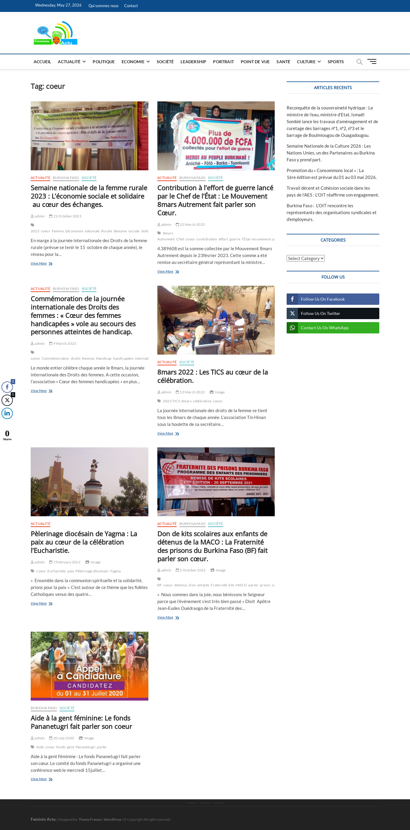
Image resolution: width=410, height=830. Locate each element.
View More (46, 264)
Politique (104, 61)
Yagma (115, 571)
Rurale (106, 231)
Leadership (193, 61)
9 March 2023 (62, 343)
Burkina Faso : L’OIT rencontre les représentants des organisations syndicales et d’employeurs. (332, 212)
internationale (146, 358)
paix (70, 571)
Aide (40, 747)
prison (265, 585)
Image (220, 392)
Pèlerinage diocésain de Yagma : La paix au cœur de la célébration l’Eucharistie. (84, 542)
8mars (186, 401)
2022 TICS (171, 401)
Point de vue (255, 61)
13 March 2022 (190, 392)
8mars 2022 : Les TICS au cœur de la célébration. (212, 376)
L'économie (74, 231)
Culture (306, 61)
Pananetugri (85, 747)
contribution (206, 239)
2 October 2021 (191, 570)
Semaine (120, 231)
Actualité (69, 61)
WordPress (112, 819)
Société (165, 61)
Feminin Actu (43, 819)
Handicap (104, 358)
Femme (58, 231)
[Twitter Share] (7, 400)
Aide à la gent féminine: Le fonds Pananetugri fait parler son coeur (81, 722)
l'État (246, 239)
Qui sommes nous (103, 5)
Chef (180, 239)
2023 (35, 231)
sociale (133, 231)
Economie (133, 61)
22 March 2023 (190, 224)
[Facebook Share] (7, 387)
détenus (180, 585)
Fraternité (219, 585)
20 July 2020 (61, 738)
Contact (131, 5)
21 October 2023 (65, 216)
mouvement (261, 239)
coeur (45, 231)
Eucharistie (56, 571)
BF (159, 585)
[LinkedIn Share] (5, 413)
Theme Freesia (90, 819)
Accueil (42, 61)
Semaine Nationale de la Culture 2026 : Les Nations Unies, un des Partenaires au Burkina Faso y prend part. (331, 152)
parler (253, 585)
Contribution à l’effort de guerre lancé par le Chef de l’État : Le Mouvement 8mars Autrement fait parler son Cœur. (215, 200)
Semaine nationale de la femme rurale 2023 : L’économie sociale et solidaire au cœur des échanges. (89, 196)
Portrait (223, 61)
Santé (283, 61)
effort (223, 239)
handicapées (123, 358)
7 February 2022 (64, 562)
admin (38, 216)
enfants (203, 585)
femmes (88, 358)
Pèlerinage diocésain (91, 571)
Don (192, 585)
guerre (234, 239)
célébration (202, 401)
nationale (92, 231)
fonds (61, 747)
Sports (336, 61)
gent (70, 747)
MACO (241, 585)
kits (231, 585)
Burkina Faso (66, 177)
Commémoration (55, 358)
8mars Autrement (166, 236)
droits (75, 358)
